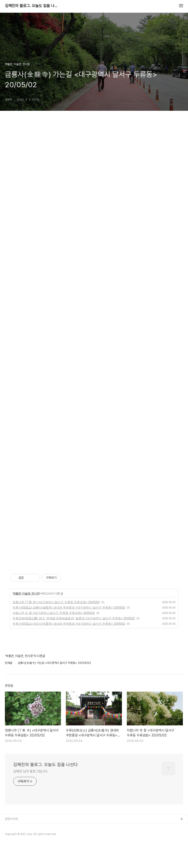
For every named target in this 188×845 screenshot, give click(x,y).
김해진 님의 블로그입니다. (30, 771)
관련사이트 (11, 819)
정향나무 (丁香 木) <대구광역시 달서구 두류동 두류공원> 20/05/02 (56, 602)
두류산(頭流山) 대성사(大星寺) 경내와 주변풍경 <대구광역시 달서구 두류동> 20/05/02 (68, 623)
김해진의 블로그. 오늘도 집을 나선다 (32, 6)
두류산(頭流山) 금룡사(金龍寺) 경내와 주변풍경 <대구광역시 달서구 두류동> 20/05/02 (68, 607)
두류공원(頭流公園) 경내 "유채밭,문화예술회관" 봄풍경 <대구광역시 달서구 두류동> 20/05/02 (73, 618)
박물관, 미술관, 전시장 (26, 593)
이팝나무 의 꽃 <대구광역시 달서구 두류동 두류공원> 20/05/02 (53, 613)
